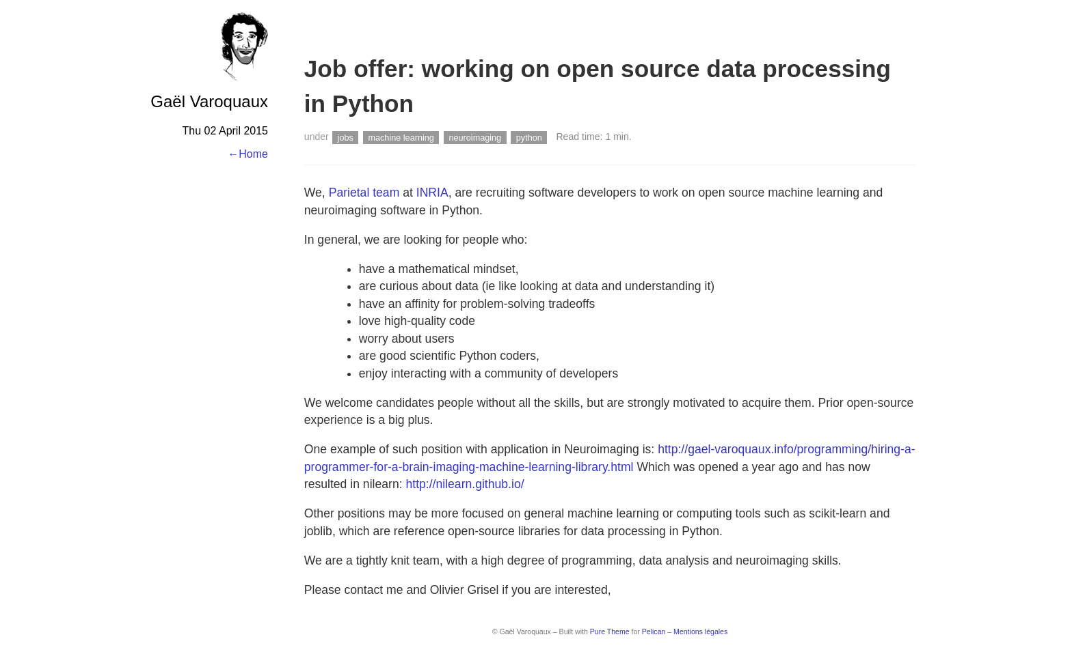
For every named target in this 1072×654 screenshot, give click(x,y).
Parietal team (364, 192)
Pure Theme (610, 631)
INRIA (432, 192)
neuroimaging (474, 137)
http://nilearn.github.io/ (464, 484)
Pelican (654, 631)
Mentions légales (700, 631)
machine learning (400, 137)
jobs (345, 137)
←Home (248, 154)
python (529, 137)
